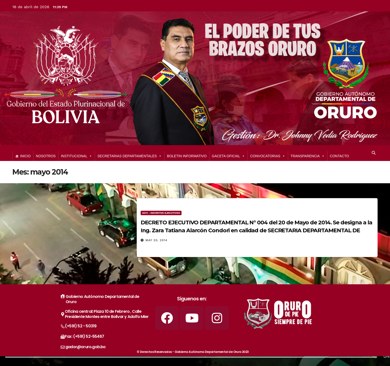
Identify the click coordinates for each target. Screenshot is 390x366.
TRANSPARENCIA (307, 156)
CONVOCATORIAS (267, 156)
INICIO (25, 156)
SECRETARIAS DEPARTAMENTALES (129, 156)
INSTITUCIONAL (76, 156)
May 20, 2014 (157, 240)
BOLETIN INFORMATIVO (187, 156)
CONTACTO (339, 156)
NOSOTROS (46, 156)
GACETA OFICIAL (228, 156)
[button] (374, 153)
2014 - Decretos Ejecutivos (161, 212)
